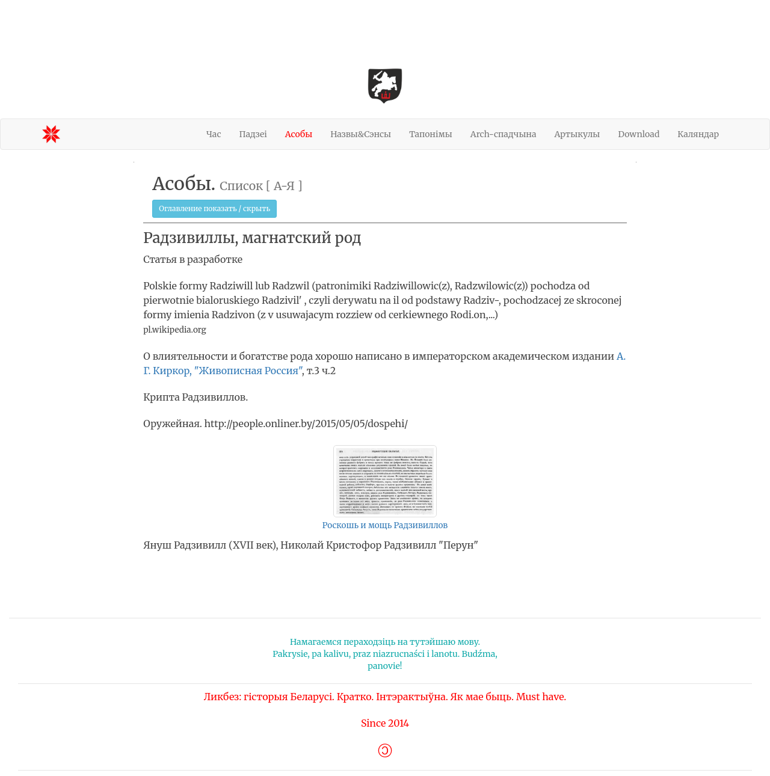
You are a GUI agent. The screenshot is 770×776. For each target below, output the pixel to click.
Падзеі (252, 134)
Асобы (299, 134)
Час (213, 134)
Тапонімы (430, 134)
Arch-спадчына (503, 134)
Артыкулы (577, 134)
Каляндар (698, 134)
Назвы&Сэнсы (360, 134)
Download (638, 134)
